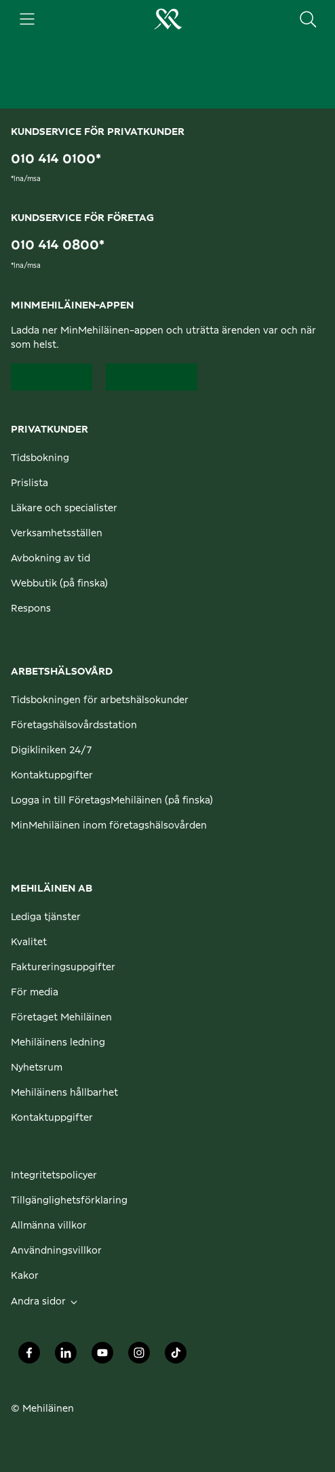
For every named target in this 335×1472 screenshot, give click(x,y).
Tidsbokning (40, 458)
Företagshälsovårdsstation (74, 725)
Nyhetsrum (36, 1068)
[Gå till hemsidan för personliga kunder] (167, 19)
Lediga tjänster (46, 917)
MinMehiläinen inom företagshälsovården (109, 826)
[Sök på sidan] (308, 19)
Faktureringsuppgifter (63, 967)
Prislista (29, 483)
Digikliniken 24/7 (51, 750)
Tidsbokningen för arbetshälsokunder (100, 700)
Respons (31, 609)
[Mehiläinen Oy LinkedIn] (65, 1356)
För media (34, 992)
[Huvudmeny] (27, 19)
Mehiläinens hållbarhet (64, 1093)
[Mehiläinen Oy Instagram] (139, 1356)
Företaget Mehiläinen (61, 1017)
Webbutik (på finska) (59, 584)
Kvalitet (29, 942)
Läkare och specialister (64, 508)
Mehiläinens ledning (58, 1043)
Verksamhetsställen (56, 533)
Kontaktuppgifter (52, 775)
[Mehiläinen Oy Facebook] (29, 1356)
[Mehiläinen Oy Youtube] (102, 1356)
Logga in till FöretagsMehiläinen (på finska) (112, 800)
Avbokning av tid (50, 558)
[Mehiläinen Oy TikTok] (175, 1356)
